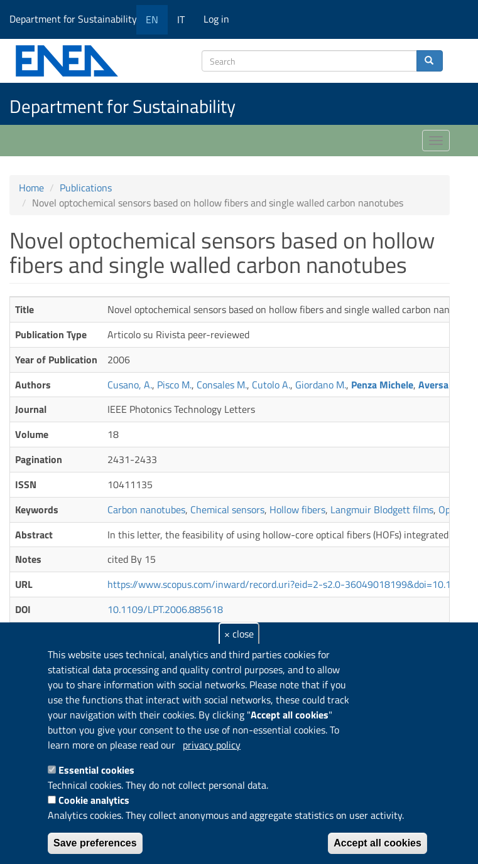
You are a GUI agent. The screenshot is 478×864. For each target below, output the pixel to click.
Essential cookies (96, 769)
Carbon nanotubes (146, 509)
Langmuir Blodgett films (381, 509)
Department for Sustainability (77, 18)
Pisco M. (174, 384)
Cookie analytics (93, 800)
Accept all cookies (377, 843)
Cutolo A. (271, 384)
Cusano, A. (129, 384)
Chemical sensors (227, 509)
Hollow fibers (297, 509)
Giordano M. (320, 384)
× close (239, 633)
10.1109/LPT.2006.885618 (165, 609)
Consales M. (222, 384)
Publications (86, 187)
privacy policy (212, 744)
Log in (216, 18)
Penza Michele (382, 384)
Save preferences (95, 843)
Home (31, 187)
